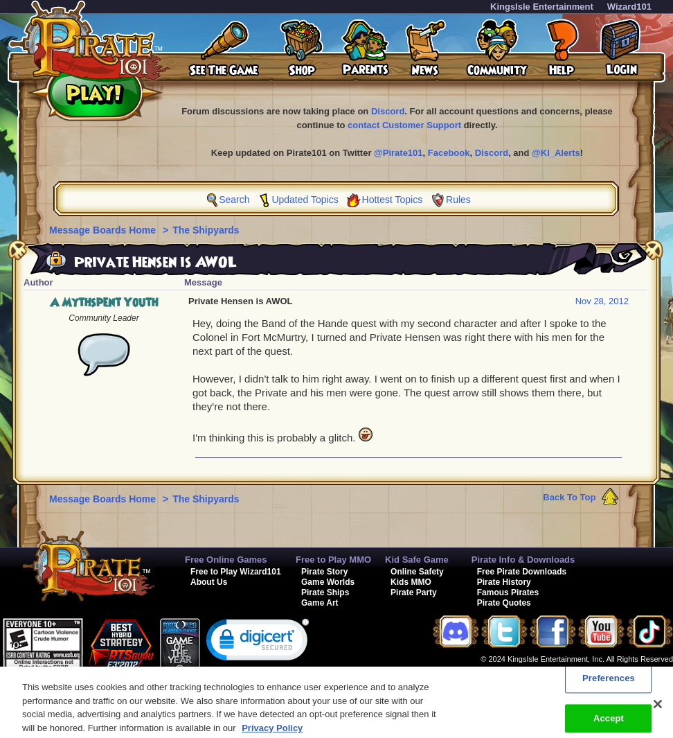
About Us (208, 582)
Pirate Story (324, 572)
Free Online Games (226, 559)
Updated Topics (304, 199)
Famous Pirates (508, 592)
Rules (458, 199)
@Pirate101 (398, 153)
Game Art (320, 603)
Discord (387, 111)
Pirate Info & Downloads (523, 559)
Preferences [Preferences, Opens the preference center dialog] (608, 683)
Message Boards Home (104, 230)
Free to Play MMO (333, 559)
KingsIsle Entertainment (541, 6)
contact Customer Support (404, 125)
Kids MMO (411, 582)
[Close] (658, 709)
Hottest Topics (392, 199)
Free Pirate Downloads (521, 572)
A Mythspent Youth (104, 303)
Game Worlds (328, 582)
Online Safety (417, 572)
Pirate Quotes (504, 603)
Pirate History (504, 582)
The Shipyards (205, 230)
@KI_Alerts (556, 153)
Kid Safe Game (417, 559)
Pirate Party (414, 592)
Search (234, 199)
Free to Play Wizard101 (235, 572)
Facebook (449, 153)
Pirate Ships (325, 592)
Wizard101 (629, 6)
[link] (257, 642)
